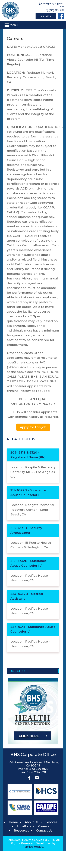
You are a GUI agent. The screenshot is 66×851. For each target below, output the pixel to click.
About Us (31, 822)
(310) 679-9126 (55, 10)
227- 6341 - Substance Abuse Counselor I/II (32, 629)
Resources (21, 830)
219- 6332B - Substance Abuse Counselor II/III (28, 563)
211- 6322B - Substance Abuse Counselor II (28, 492)
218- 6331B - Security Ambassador (26, 530)
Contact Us (44, 830)
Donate (46, 16)
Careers (43, 826)
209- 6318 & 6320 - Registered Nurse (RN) (28, 455)
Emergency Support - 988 (51, 5)
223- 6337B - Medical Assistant (26, 596)
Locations (24, 826)
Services (51, 822)
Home (13, 822)
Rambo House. (33, 846)
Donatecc (18, 671)
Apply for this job (33, 427)
